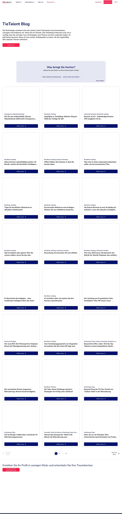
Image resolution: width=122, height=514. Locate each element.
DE (116, 2)
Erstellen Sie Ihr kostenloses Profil (11, 470)
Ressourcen (51, 2)
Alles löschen (100, 81)
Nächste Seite (115, 454)
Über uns (40, 2)
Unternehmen (29, 2)
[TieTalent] (7, 2)
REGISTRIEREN (108, 2)
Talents (19, 2)
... (62, 454)
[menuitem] (52, 77)
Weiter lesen (21, 127)
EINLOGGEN (98, 2)
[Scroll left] (40, 78)
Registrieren (11, 46)
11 (66, 454)
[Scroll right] (82, 78)
